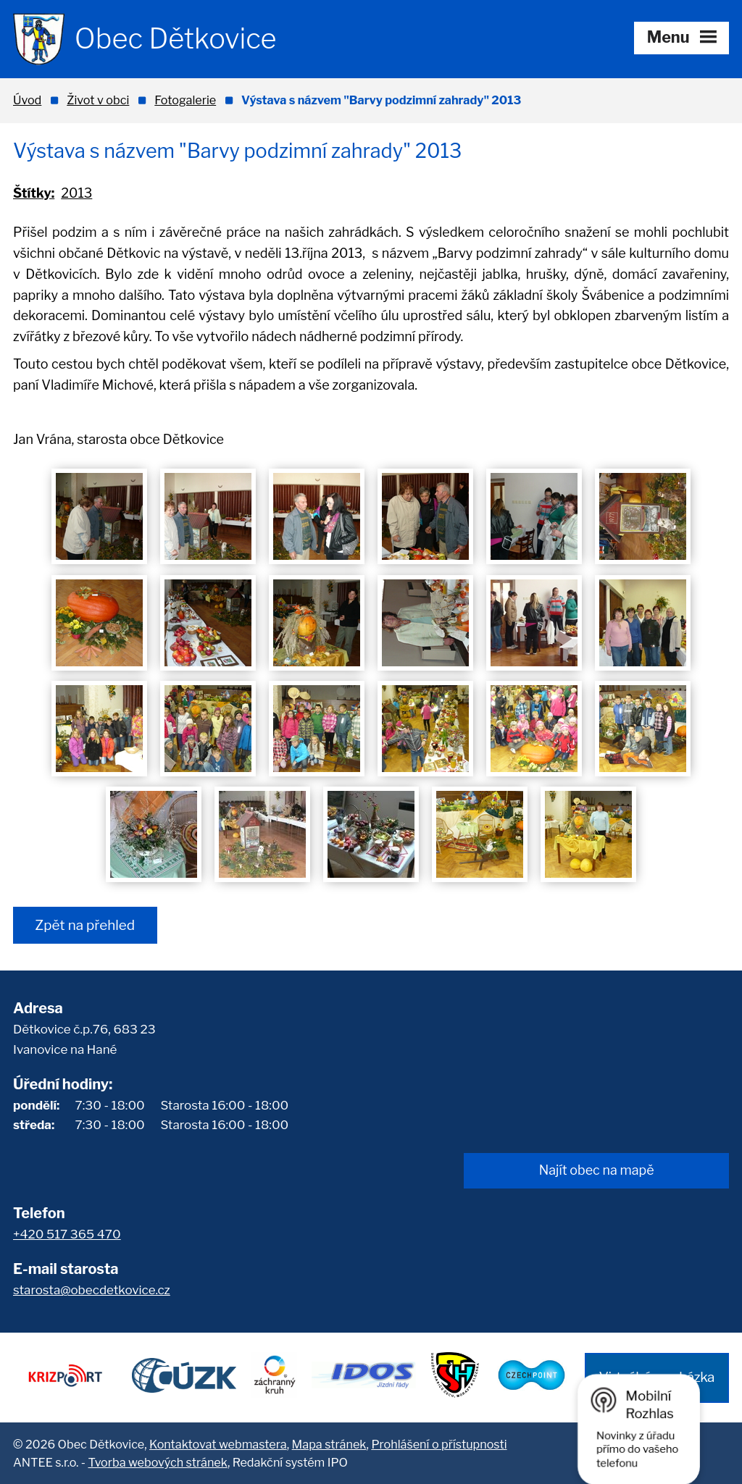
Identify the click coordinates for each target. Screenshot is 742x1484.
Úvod (27, 100)
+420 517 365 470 (67, 1234)
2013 (76, 193)
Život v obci (98, 100)
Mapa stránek (329, 1444)
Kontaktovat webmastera (218, 1444)
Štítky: (33, 193)
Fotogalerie (185, 100)
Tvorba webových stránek (157, 1462)
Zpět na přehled (85, 925)
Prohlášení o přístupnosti (439, 1444)
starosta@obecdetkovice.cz (91, 1290)
